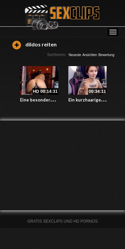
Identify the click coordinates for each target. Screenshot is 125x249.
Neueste (75, 55)
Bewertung (106, 55)
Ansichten (89, 55)
